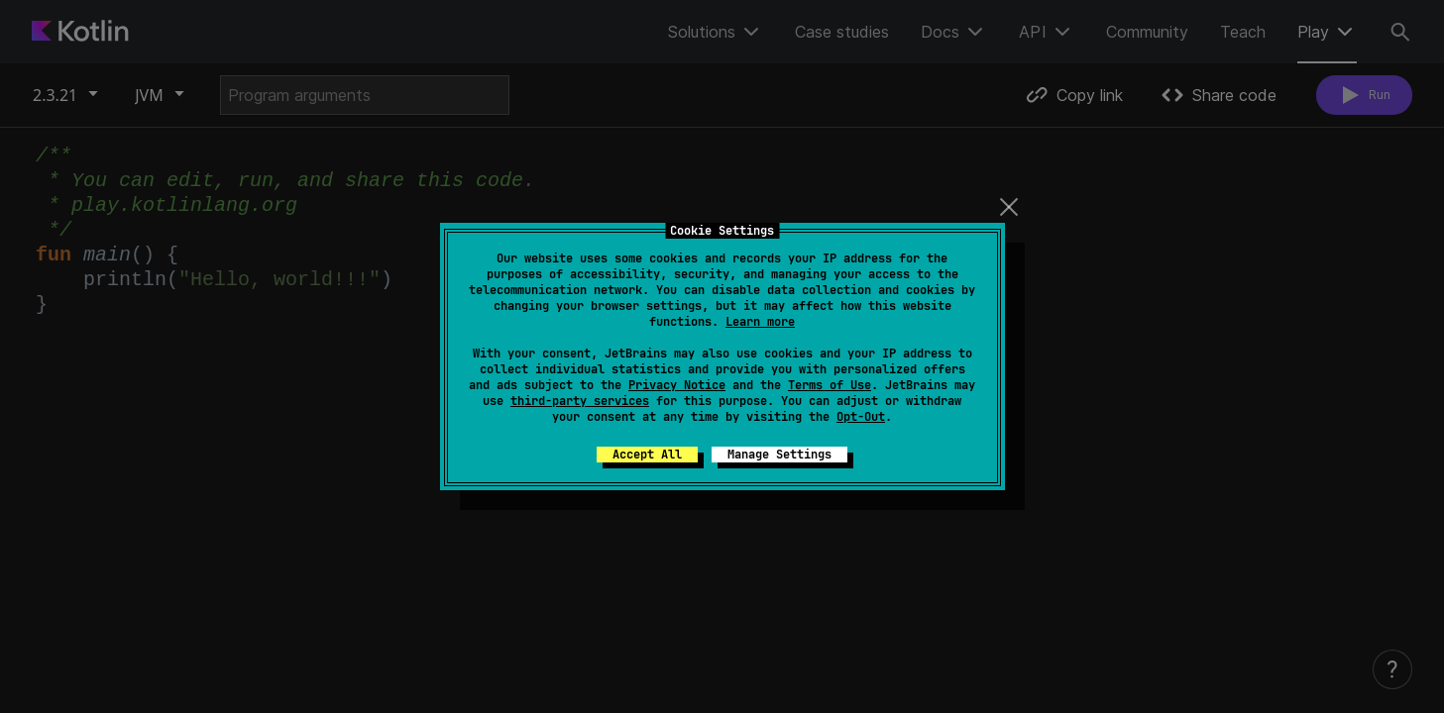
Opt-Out (860, 417)
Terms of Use (829, 385)
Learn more (760, 322)
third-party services (579, 401)
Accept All (647, 454)
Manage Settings (779, 454)
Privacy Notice (676, 385)
